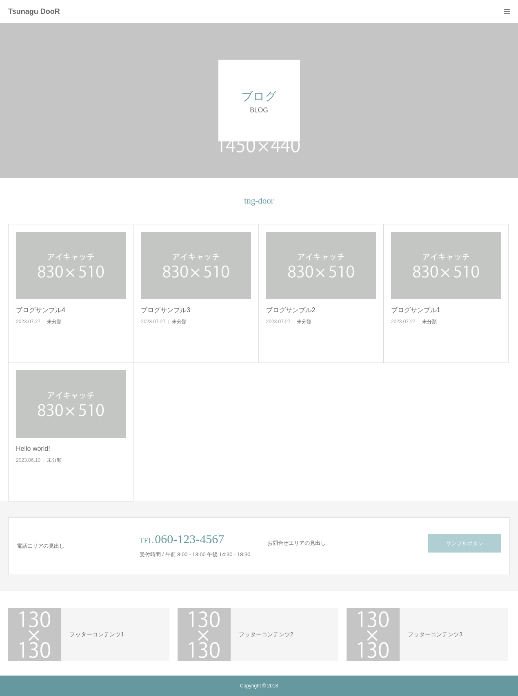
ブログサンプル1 (415, 310)
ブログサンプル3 (165, 310)
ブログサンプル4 (40, 310)
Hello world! (33, 448)
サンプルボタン (464, 543)
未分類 (54, 322)
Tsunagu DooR (34, 11)
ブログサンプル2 (291, 310)
